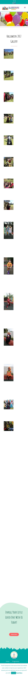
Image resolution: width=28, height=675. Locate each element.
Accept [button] (13, 673)
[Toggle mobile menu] (25, 7)
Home (7, 661)
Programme (15, 661)
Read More (19, 673)
